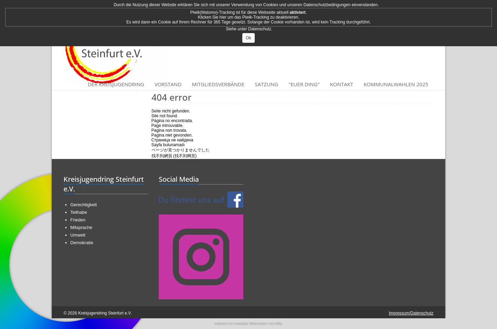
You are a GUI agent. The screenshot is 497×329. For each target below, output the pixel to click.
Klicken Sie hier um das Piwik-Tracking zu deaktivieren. (248, 17)
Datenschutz (259, 29)
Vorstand (168, 84)
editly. (278, 324)
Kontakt (341, 84)
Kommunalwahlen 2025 (395, 84)
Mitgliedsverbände (218, 84)
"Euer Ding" (304, 84)
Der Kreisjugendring (116, 84)
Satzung (266, 84)
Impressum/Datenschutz (411, 313)
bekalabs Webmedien (251, 324)
